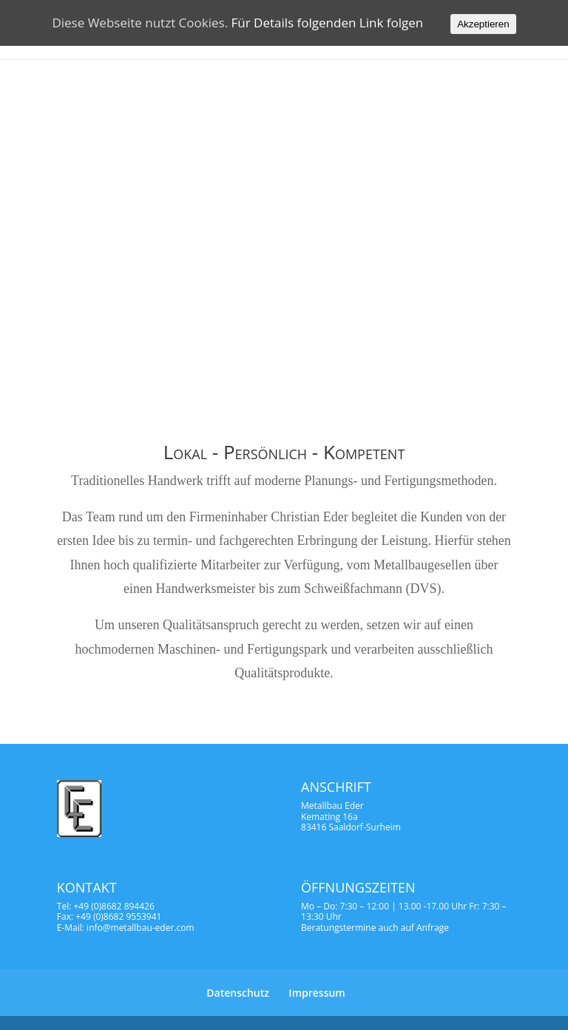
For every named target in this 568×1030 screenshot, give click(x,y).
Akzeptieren (483, 24)
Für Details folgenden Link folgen (327, 22)
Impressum (316, 993)
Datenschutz (237, 993)
